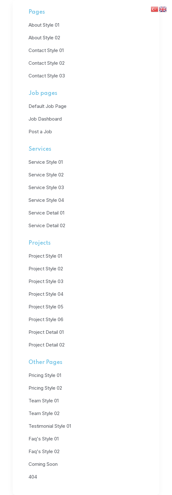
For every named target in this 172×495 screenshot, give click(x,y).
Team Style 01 (44, 401)
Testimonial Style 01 (50, 426)
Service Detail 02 (47, 225)
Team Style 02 (44, 413)
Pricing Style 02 (45, 388)
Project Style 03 (46, 281)
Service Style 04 (46, 200)
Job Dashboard (45, 119)
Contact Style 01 (46, 50)
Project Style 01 (45, 256)
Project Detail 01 (46, 332)
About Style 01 (44, 25)
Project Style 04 (46, 294)
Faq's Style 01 (44, 439)
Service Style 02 (46, 175)
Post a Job (40, 132)
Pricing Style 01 (45, 375)
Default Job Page (48, 106)
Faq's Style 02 (44, 451)
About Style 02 (44, 38)
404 (33, 477)
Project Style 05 (46, 307)
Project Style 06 (46, 319)
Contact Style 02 (47, 63)
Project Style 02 (46, 269)
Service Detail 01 (46, 213)
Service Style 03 (46, 187)
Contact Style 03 (47, 76)
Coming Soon (43, 464)
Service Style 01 (46, 162)
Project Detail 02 (47, 345)
